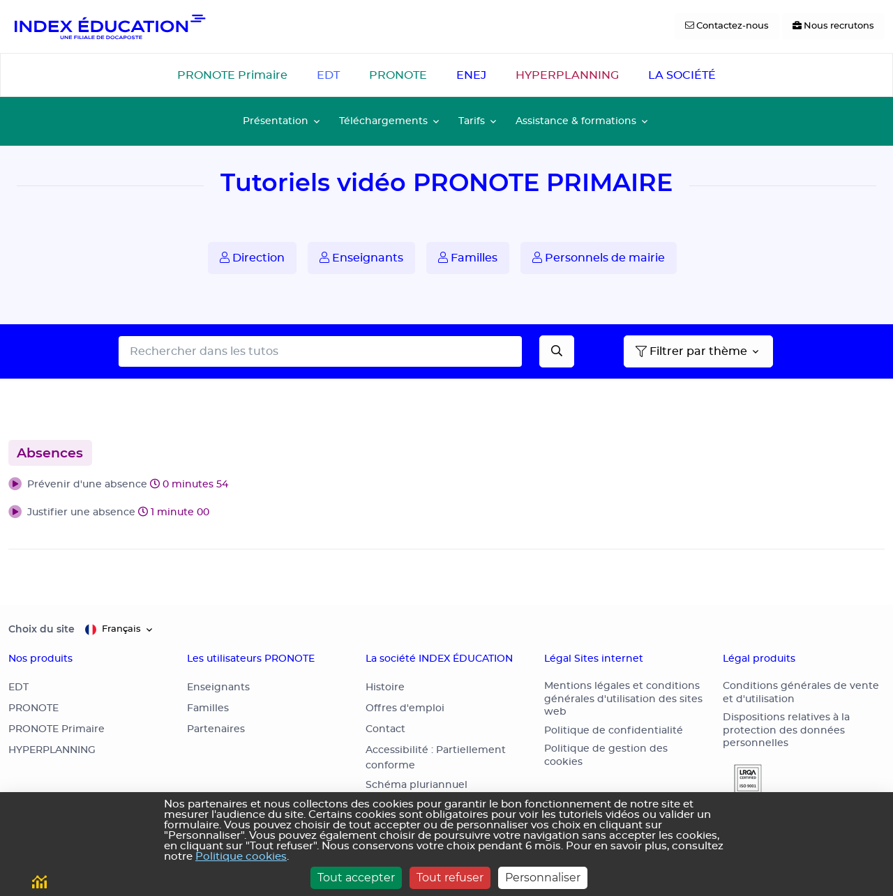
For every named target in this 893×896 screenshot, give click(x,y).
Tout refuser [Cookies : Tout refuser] (450, 877)
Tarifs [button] (471, 121)
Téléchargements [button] (383, 121)
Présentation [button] (275, 121)
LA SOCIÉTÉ (682, 75)
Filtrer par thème (691, 351)
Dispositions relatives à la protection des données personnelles (786, 730)
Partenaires (216, 729)
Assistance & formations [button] (576, 121)
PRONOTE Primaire (232, 75)
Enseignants (361, 258)
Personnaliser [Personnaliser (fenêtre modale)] (542, 877)
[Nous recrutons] (833, 26)
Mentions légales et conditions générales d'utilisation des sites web (623, 699)
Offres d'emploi (405, 708)
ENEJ (471, 75)
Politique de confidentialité (613, 731)
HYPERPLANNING (567, 75)
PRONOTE (398, 75)
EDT (328, 75)
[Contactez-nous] (727, 26)
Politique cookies (241, 856)
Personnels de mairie (598, 258)
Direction (252, 258)
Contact (385, 729)
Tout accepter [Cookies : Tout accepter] (356, 877)
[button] (446, 485)
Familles (467, 258)
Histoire (385, 687)
